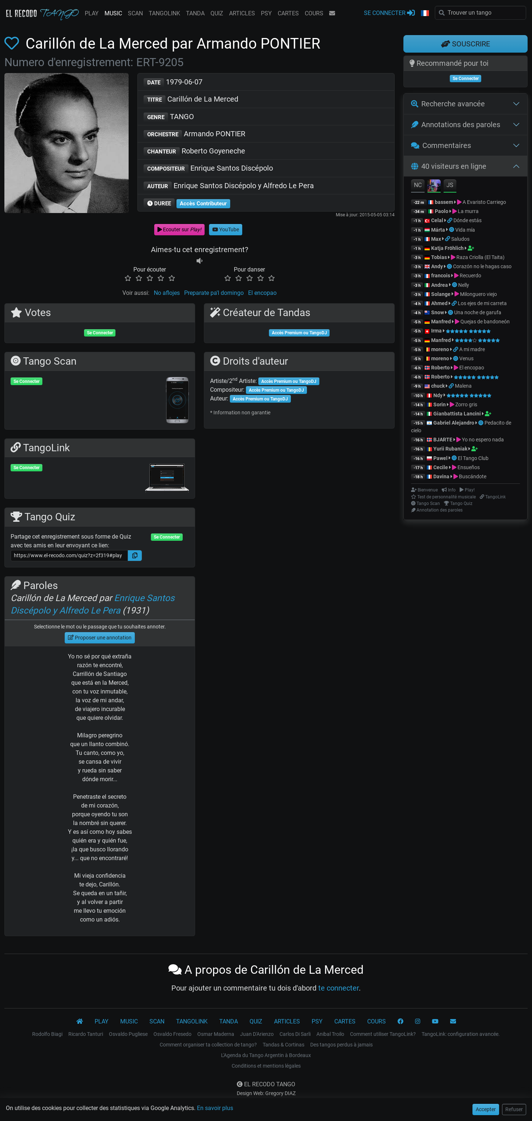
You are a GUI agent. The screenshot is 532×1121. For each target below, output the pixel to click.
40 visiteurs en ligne (448, 166)
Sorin (439, 404)
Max (436, 239)
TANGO (169, 117)
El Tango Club (473, 458)
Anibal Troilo (330, 1034)
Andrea (439, 285)
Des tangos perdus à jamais (341, 1045)
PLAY (92, 13)
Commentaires (441, 145)
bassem (444, 202)
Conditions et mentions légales (266, 1066)
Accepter (486, 1109)
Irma (436, 331)
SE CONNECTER (389, 12)
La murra (468, 211)
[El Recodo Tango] (80, 1021)
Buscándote (472, 476)
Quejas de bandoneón (485, 321)
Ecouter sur (179, 229)
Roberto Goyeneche (194, 151)
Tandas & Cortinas (283, 1045)
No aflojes (167, 292)
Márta (438, 230)
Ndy (437, 395)
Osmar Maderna (215, 1034)
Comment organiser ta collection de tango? (208, 1045)
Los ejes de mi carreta (482, 303)
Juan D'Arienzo (257, 1034)
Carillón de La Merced (191, 99)
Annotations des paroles (455, 124)
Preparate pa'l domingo (214, 292)
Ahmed (439, 303)
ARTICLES (242, 13)
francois (440, 275)
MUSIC (113, 13)
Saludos (460, 239)
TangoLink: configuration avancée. (461, 1034)
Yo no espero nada (483, 439)
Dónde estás (467, 220)
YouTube (225, 229)
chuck (438, 386)
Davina (441, 476)
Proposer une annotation (100, 638)
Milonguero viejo (478, 294)
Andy (437, 266)
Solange (441, 294)
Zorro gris (466, 404)
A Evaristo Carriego (484, 202)
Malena (463, 386)
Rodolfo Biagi (47, 1034)
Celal (437, 220)
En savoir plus (215, 1108)
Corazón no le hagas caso (482, 266)
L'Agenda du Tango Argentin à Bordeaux (266, 1055)
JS (449, 185)
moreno (440, 349)
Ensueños (468, 467)
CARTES (288, 13)
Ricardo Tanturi (85, 1034)
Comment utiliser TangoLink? (383, 1034)
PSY (266, 13)
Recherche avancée (448, 103)
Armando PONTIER (194, 134)
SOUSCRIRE (465, 43)
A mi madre (472, 349)
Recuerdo (470, 275)
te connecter (338, 988)
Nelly (463, 285)
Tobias (439, 257)
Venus (466, 358)
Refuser (514, 1109)
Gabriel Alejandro (454, 423)
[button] (425, 13)
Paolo (441, 211)
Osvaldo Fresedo (172, 1034)
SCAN (135, 13)
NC (418, 185)
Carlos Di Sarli (295, 1034)
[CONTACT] (453, 1021)
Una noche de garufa (477, 312)
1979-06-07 (173, 82)
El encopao (262, 292)
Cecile (440, 467)
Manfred (441, 321)
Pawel (440, 458)
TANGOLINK (164, 13)
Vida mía (465, 230)
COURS (314, 13)
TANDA (195, 13)
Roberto (440, 367)
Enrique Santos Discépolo (208, 169)
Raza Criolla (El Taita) (480, 257)
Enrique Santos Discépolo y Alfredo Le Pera (229, 186)
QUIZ (216, 13)
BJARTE (442, 439)
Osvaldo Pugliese (128, 1034)
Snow (437, 312)
